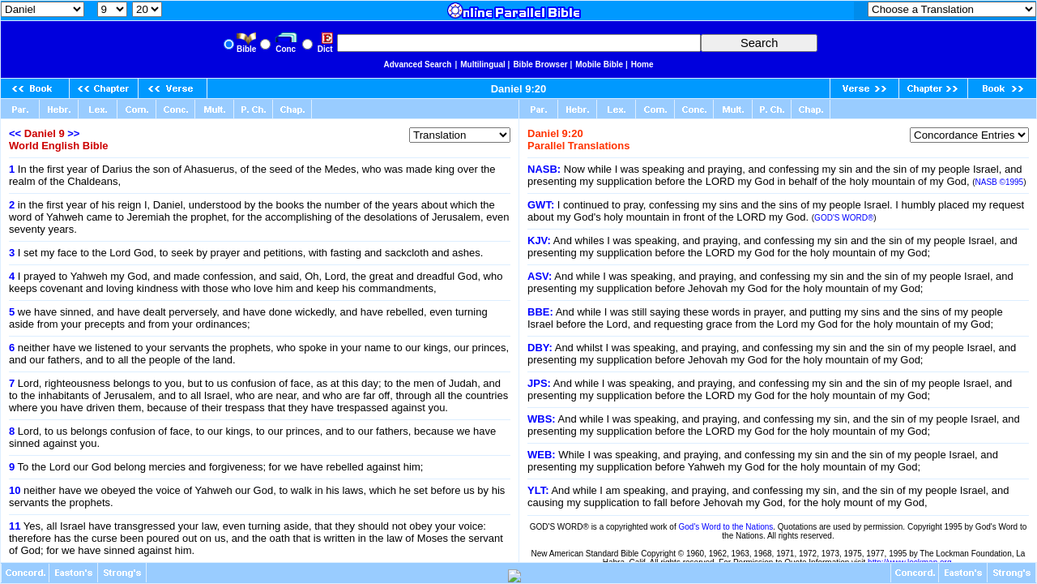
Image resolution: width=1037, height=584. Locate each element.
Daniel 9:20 (519, 89)
